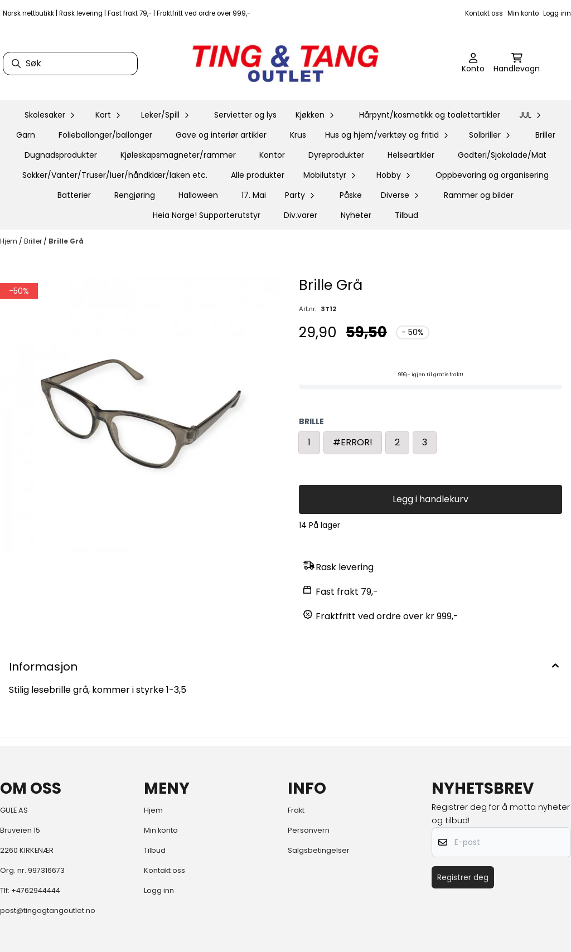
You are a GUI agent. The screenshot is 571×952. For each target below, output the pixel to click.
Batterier (74, 195)
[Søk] (70, 63)
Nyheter (356, 215)
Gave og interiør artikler (221, 134)
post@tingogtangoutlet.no (47, 910)
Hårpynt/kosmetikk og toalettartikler (429, 114)
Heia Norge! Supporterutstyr (206, 215)
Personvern (309, 830)
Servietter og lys (245, 114)
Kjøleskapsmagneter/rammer (178, 155)
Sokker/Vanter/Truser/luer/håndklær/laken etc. (114, 175)
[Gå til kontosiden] (473, 63)
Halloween (198, 195)
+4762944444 (35, 890)
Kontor (272, 155)
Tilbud (406, 215)
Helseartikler (411, 155)
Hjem (9, 241)
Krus (298, 134)
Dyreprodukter (336, 155)
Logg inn (557, 13)
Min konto (523, 13)
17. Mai (253, 195)
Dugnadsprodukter (61, 155)
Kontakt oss (484, 13)
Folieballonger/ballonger (105, 134)
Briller (545, 134)
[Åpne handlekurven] (516, 63)
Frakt (296, 810)
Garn (25, 134)
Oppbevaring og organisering (492, 175)
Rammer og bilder (479, 195)
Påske (351, 195)
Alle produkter (257, 175)
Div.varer (300, 215)
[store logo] (285, 63)
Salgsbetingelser (319, 850)
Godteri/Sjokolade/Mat (502, 155)
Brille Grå (66, 241)
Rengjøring (134, 195)
